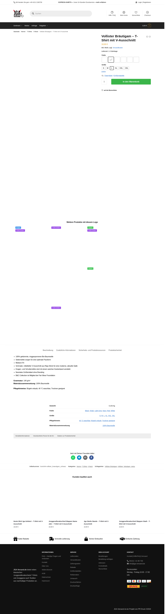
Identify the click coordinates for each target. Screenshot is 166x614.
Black (87, 411)
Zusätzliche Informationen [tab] (65, 350)
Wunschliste (136, 13)
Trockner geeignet (108, 421)
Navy (104, 411)
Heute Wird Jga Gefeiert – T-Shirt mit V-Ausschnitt (28, 522)
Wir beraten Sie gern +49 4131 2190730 (29, 2)
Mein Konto (124, 13)
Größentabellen (75, 571)
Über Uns (45, 566)
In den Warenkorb (131, 82)
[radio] (104, 59)
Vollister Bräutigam (111, 466)
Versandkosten (118, 48)
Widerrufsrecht (47, 570)
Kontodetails (103, 566)
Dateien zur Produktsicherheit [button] (66, 436)
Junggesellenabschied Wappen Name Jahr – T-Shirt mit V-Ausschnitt (63, 522)
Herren (23, 31)
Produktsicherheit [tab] (115, 350)
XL (106, 415)
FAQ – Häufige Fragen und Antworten (51, 557)
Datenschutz (46, 577)
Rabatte (73, 567)
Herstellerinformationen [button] (22, 436)
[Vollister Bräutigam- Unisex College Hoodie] (150, 37)
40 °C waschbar (84, 421)
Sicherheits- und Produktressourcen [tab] (92, 350)
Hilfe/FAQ (136, 556)
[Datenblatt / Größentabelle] (112, 75)
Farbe (104, 55)
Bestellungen (103, 556)
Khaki (92, 411)
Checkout (147, 13)
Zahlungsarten (75, 563)
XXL (109, 415)
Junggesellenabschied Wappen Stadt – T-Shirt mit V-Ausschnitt (134, 522)
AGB (43, 573)
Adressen (102, 563)
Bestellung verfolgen (106, 559)
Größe (104, 65)
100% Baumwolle (109, 425)
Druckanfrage (75, 586)
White (113, 411)
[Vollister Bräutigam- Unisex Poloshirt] (147, 37)
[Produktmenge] (104, 82)
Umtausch (73, 578)
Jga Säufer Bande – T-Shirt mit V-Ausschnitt (96, 522)
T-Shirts (29, 31)
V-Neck (35, 31)
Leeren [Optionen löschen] (103, 71)
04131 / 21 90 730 (135, 561)
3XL (113, 415)
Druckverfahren (75, 582)
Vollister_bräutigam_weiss (126, 466)
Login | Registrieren (143, 2)
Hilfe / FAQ (112, 13)
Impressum (46, 581)
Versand (144, 556)
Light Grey (98, 411)
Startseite (17, 31)
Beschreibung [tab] (48, 350)
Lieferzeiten (74, 556)
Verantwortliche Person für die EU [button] (43, 436)
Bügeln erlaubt (96, 421)
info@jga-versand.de (136, 564)
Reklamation (74, 575)
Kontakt (44, 562)
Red (108, 411)
